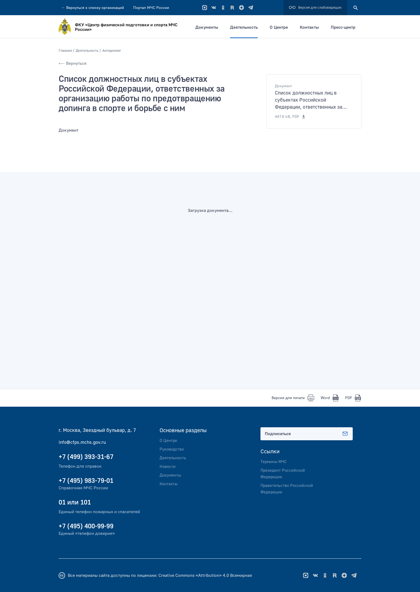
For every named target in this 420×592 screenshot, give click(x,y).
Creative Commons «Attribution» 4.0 (193, 575)
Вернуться (92, 7)
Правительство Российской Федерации (288, 489)
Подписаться (306, 433)
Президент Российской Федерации (283, 474)
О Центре (281, 27)
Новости (168, 466)
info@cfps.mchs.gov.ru (83, 442)
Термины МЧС (274, 461)
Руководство (173, 449)
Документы (209, 27)
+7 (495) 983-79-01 (86, 480)
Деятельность (246, 27)
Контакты (312, 27)
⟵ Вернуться (73, 63)
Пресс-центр (345, 27)
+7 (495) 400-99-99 (86, 526)
